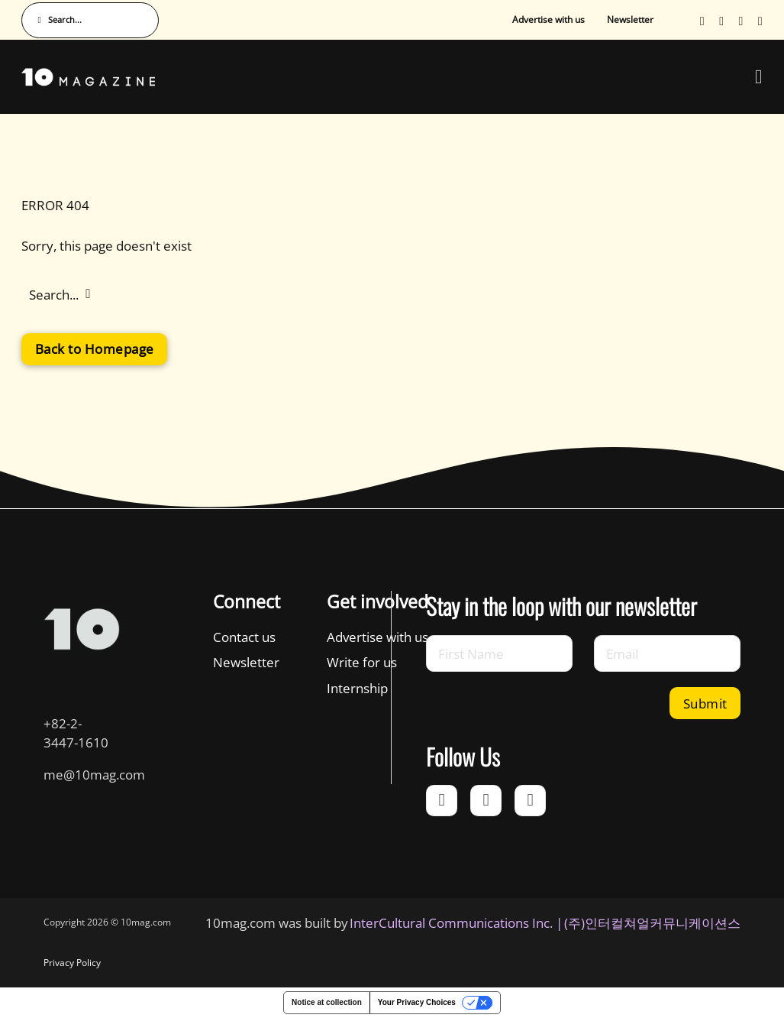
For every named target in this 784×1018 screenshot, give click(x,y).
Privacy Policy (72, 962)
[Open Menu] (759, 77)
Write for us (362, 662)
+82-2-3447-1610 (76, 732)
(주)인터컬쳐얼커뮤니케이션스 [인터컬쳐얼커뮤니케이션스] (652, 922)
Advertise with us (548, 19)
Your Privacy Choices (417, 1002)
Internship (357, 688)
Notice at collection (327, 1002)
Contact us (244, 636)
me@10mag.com (94, 774)
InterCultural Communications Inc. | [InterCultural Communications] (456, 922)
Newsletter (630, 19)
